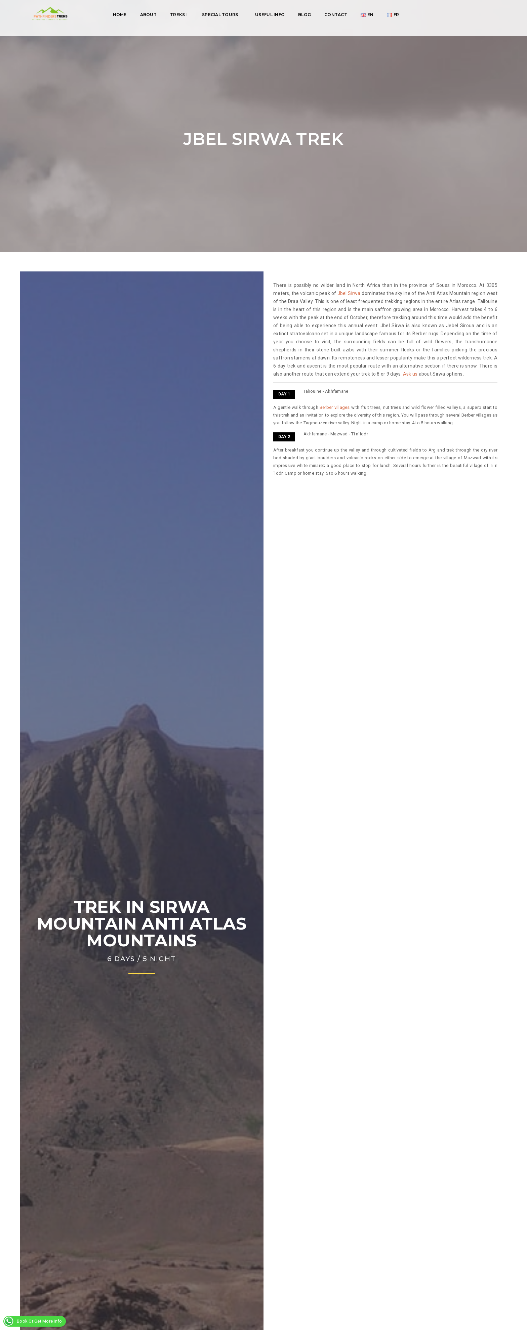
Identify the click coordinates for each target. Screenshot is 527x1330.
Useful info (270, 14)
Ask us (410, 374)
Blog (304, 14)
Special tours (220, 14)
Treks (177, 14)
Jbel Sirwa (349, 293)
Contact (335, 14)
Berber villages (335, 407)
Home (120, 14)
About (148, 14)
